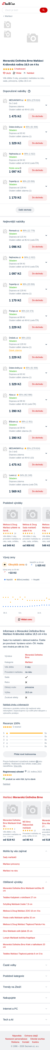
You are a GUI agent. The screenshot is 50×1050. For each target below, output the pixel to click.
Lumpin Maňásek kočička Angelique (19, 938)
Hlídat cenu (25, 619)
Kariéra (35, 1042)
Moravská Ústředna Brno (34, 656)
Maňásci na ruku (10, 871)
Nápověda (16, 1036)
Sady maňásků (9, 857)
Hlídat (17, 73)
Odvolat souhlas (37, 1039)
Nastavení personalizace (16, 1039)
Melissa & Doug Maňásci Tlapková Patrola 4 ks (24, 924)
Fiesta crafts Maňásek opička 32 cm (19, 918)
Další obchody (25, 210)
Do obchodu (37, 116)
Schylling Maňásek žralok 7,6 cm (17, 904)
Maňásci (8, 16)
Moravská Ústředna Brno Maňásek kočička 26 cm (23, 889)
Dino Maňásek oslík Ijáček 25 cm (17, 931)
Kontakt (25, 1042)
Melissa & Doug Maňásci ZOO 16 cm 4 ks (21, 911)
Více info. (18, 766)
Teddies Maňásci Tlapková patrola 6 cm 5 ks (23, 954)
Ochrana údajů (31, 1036)
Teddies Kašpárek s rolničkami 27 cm (19, 897)
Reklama (15, 1042)
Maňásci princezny (11, 864)
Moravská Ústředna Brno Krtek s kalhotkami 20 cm (24, 945)
